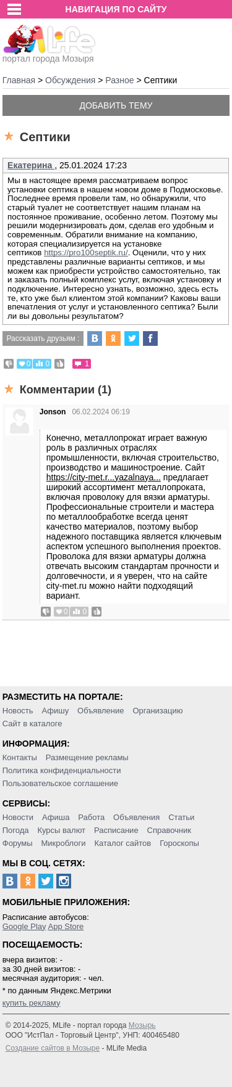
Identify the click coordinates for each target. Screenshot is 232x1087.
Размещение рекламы (87, 757)
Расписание (116, 830)
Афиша (55, 817)
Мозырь (142, 1025)
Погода (15, 830)
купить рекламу (31, 1002)
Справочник (169, 830)
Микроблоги (63, 843)
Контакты (19, 757)
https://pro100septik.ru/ (86, 252)
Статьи (181, 817)
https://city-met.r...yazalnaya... (103, 477)
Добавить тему (115, 105)
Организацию (157, 710)
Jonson (53, 412)
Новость (17, 710)
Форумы (17, 843)
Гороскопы (179, 843)
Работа (91, 817)
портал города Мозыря (49, 55)
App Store (66, 926)
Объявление (100, 710)
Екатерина (30, 165)
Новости (17, 817)
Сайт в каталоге (32, 723)
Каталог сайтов (122, 843)
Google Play (24, 926)
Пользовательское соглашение (60, 783)
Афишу (55, 710)
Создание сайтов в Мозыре (53, 1048)
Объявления (136, 817)
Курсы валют (61, 830)
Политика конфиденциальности (61, 770)
